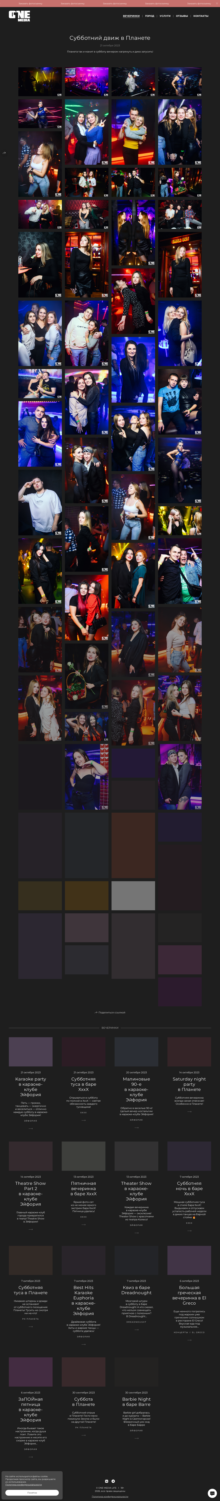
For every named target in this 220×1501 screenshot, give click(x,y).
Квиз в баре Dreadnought (136, 1294)
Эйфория (30, 1124)
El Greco (198, 1336)
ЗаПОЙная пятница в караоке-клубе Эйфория (30, 1413)
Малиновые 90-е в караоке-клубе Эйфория (136, 1093)
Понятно (32, 1492)
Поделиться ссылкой (112, 1016)
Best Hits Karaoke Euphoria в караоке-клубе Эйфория (84, 1304)
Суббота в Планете (83, 1405)
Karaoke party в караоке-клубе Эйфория (30, 1090)
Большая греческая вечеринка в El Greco (189, 1299)
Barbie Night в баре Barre (136, 1405)
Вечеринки (131, 16)
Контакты (200, 16)
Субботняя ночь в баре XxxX (189, 1192)
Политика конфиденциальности (23, 1484)
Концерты (181, 1336)
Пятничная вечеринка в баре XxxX (83, 1192)
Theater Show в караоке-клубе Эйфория (136, 1194)
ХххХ (83, 1116)
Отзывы (182, 16)
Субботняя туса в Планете (31, 1294)
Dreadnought (137, 1325)
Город (149, 16)
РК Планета (30, 1322)
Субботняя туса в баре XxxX (83, 1088)
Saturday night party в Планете (189, 1088)
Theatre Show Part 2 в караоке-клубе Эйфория (30, 1197)
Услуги (165, 16)
